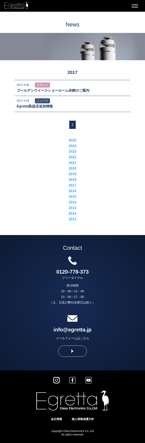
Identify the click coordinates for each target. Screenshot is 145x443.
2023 (72, 151)
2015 (72, 196)
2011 (72, 219)
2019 (72, 174)
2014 (72, 202)
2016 (72, 191)
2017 (72, 185)
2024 (72, 146)
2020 (72, 168)
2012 (72, 213)
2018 (72, 180)
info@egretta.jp (72, 330)
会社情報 (56, 419)
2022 (72, 157)
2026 (72, 140)
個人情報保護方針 (83, 419)
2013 (72, 208)
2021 (72, 163)
